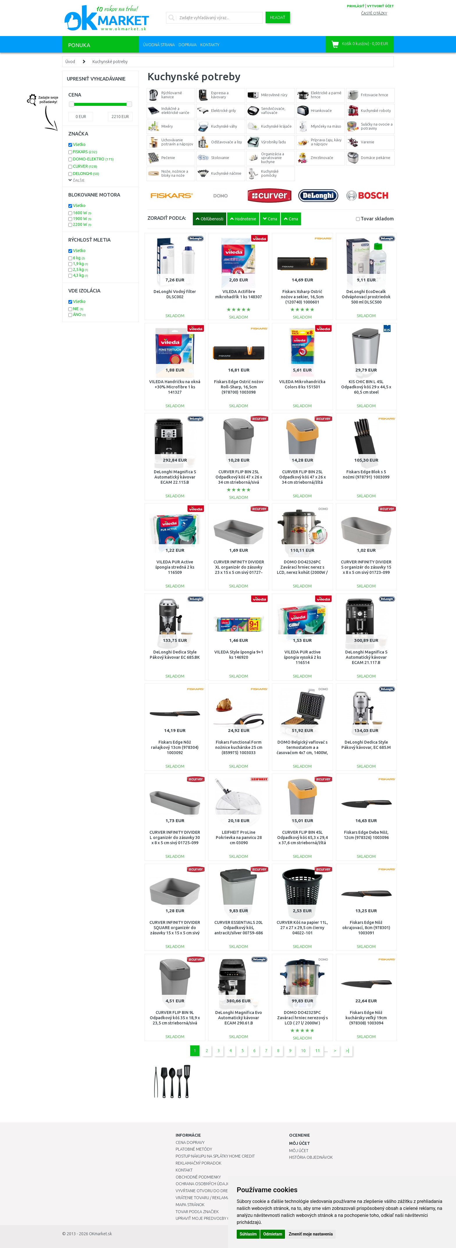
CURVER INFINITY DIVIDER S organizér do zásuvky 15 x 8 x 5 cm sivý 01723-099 (366, 567)
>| (347, 1050)
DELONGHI (86, 173)
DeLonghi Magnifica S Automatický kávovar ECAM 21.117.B (366, 657)
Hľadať (277, 17)
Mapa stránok (190, 1204)
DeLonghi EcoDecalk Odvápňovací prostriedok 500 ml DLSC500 (366, 296)
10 (303, 1050)
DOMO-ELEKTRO (93, 159)
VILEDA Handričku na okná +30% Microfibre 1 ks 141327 (174, 386)
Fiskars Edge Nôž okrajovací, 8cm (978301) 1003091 (366, 927)
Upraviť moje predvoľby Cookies (210, 1218)
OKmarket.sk (100, 1233)
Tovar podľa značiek (197, 1211)
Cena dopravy (190, 1142)
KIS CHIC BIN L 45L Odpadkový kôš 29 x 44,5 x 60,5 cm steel (366, 386)
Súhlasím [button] (248, 1234)
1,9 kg (80, 263)
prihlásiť (355, 6)
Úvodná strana (159, 44)
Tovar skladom (377, 218)
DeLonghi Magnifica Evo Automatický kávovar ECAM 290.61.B (238, 1017)
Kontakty (209, 44)
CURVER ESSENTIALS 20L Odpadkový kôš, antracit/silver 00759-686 (238, 927)
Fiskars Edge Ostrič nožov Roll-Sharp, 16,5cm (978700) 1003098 (238, 386)
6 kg (79, 258)
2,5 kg (80, 269)
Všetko (79, 144)
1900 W (82, 218)
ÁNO (79, 314)
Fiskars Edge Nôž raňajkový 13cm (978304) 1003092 (175, 747)
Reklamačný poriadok (198, 1163)
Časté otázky (374, 13)
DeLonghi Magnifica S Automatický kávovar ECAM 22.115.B (175, 477)
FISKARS (85, 151)
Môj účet (298, 1150)
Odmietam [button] (272, 1234)
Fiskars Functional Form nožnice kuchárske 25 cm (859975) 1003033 (238, 747)
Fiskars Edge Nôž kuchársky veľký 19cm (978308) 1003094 (366, 1017)
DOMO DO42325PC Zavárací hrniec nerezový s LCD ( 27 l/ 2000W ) (302, 1017)
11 (317, 1050)
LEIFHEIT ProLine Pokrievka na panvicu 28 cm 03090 (239, 837)
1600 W (82, 212)
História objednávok (311, 1157)
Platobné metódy (194, 1149)
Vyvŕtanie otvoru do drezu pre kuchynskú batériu (227, 1190)
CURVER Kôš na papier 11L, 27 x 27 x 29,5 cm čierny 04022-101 (302, 927)
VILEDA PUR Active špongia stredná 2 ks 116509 (174, 567)
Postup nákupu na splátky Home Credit (215, 1156)
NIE (78, 308)
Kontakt (184, 1170)
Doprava (188, 44)
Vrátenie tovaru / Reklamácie (206, 1197)
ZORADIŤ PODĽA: (166, 218)
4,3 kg (80, 275)
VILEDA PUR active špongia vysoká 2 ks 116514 (302, 657)
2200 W (82, 224)
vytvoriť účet (380, 6)
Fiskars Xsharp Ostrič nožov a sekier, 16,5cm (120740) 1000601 (302, 296)
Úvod (70, 61)
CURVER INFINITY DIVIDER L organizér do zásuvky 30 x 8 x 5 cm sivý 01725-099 (174, 837)
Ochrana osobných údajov (204, 1183)
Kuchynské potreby (110, 61)
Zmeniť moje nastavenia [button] (311, 1234)
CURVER (85, 166)
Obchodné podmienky (198, 1177)
